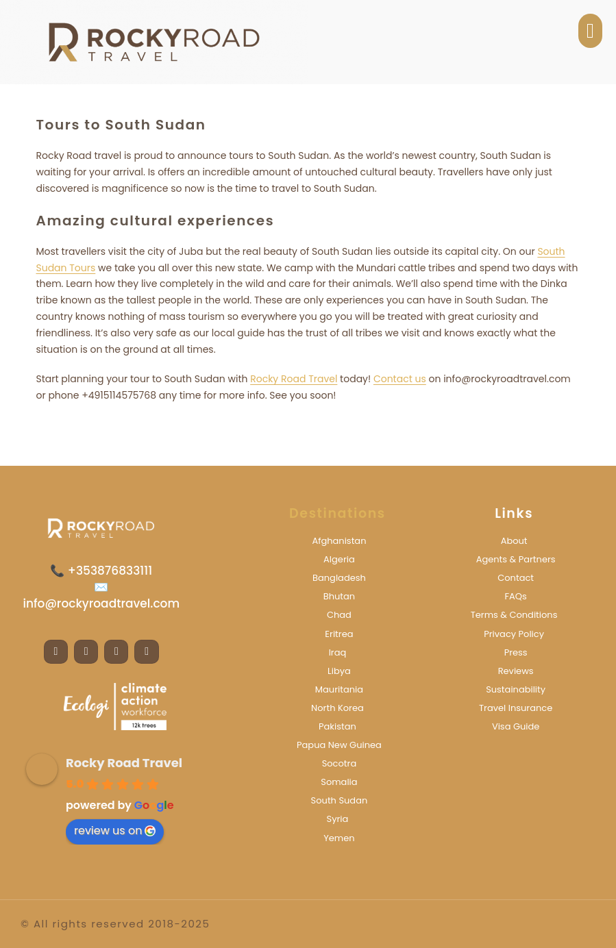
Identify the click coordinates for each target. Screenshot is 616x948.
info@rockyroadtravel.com (101, 603)
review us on (115, 830)
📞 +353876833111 (101, 570)
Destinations (337, 513)
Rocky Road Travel (293, 379)
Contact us (399, 379)
